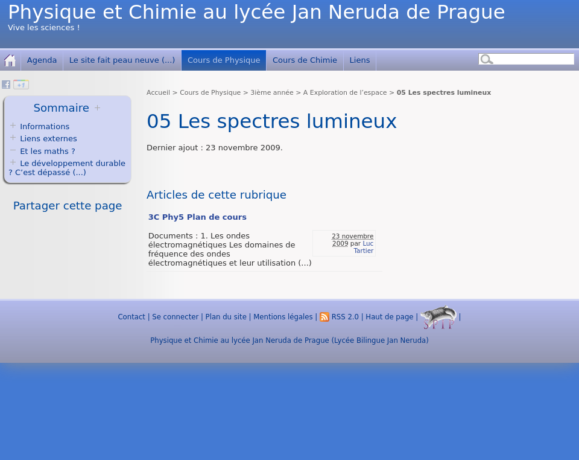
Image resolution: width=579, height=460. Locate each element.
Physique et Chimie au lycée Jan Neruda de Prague (256, 12)
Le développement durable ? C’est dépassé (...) (66, 168)
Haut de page (389, 317)
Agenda (42, 60)
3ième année (271, 93)
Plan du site (226, 317)
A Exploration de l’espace (345, 93)
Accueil (158, 93)
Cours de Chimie (305, 60)
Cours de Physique (224, 60)
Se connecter (175, 317)
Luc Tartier (363, 247)
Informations (44, 126)
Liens (360, 60)
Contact (131, 317)
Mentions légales (282, 317)
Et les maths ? (41, 151)
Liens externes (48, 138)
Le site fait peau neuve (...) (122, 60)
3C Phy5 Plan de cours (197, 217)
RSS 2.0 (339, 317)
